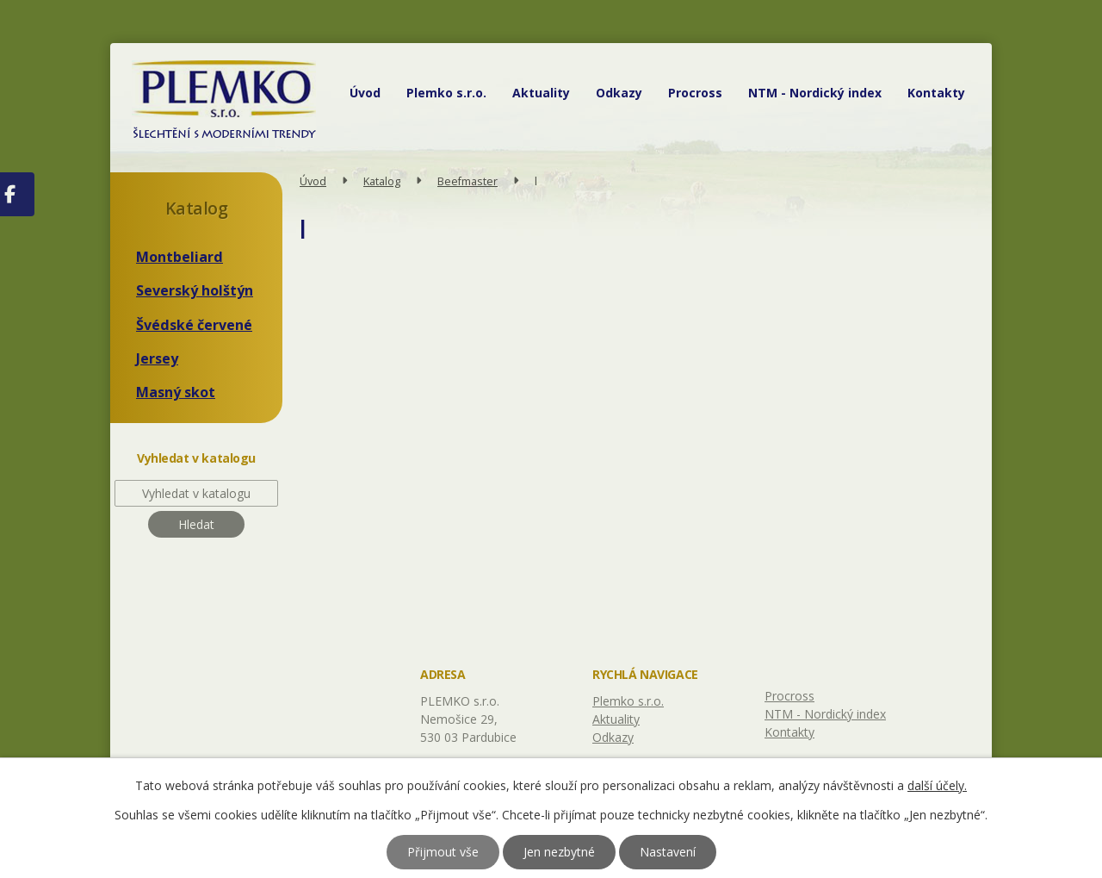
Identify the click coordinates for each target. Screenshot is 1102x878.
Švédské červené (194, 324)
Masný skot (175, 392)
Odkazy (619, 92)
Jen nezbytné (559, 852)
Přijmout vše (443, 852)
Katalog (381, 181)
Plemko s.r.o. (446, 92)
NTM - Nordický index (815, 92)
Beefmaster (467, 181)
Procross (695, 92)
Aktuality (541, 92)
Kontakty (936, 92)
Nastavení (668, 852)
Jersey (157, 358)
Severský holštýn (194, 290)
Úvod (365, 92)
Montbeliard (179, 256)
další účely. (937, 785)
